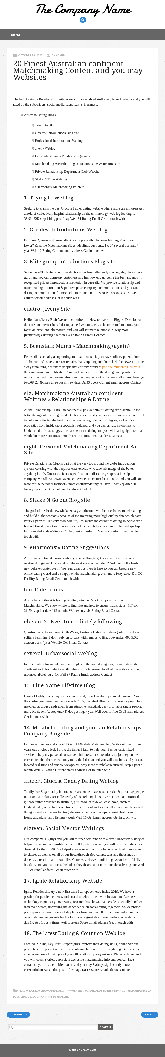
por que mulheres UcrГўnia (121, 367)
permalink (61, 996)
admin (60, 55)
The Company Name (82, 9)
